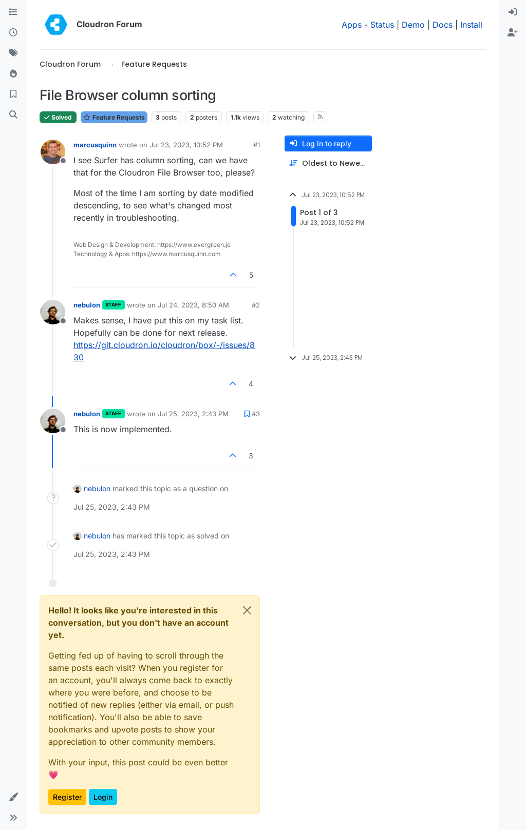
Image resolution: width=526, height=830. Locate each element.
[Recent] (13, 33)
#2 (256, 305)
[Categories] (13, 12)
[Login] (512, 12)
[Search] (13, 115)
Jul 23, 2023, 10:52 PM (186, 145)
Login (102, 797)
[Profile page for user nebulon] (53, 312)
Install (471, 25)
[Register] (512, 33)
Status (382, 25)
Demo (413, 25)
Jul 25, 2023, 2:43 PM (193, 414)
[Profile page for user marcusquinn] (53, 152)
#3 (256, 414)
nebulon (86, 305)
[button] (13, 797)
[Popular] (13, 74)
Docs (443, 25)
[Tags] (13, 53)
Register (67, 797)
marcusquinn (95, 145)
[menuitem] (512, 12)
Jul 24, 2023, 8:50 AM (193, 305)
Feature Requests (114, 117)
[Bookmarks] (13, 94)
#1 (256, 145)
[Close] (247, 610)
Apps (352, 25)
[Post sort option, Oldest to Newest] (328, 163)
